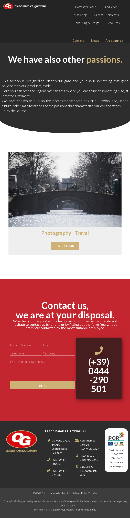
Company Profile (85, 7)
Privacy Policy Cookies (85, 493)
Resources (113, 23)
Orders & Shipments (106, 15)
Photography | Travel (65, 233)
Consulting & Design (86, 23)
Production (110, 7)
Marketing (80, 15)
